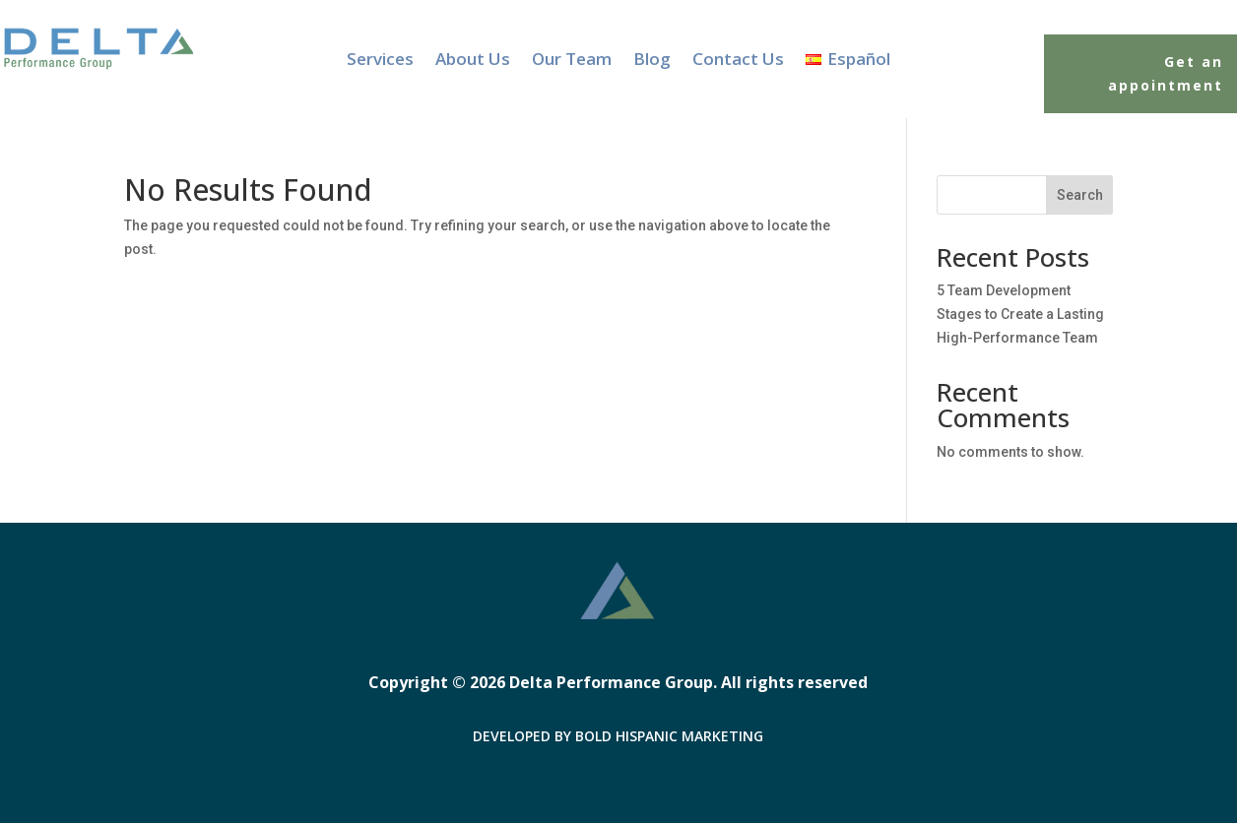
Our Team (572, 61)
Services (380, 61)
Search (1080, 195)
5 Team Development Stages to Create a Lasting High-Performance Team (1020, 314)
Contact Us (738, 61)
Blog (652, 61)
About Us (472, 61)
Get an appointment (1165, 73)
